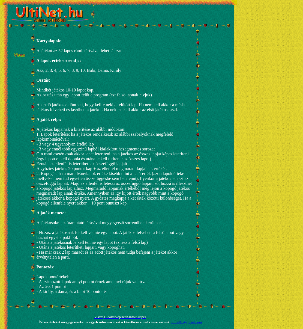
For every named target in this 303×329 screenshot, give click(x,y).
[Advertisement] (160, 13)
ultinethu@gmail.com (186, 322)
